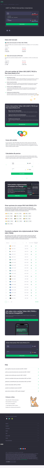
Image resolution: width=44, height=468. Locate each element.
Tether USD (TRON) (11, 4)
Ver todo (37, 316)
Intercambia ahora (22, 124)
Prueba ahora (17, 195)
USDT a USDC (14, 291)
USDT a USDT (14, 263)
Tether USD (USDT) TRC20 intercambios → (12, 414)
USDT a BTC (14, 246)
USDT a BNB (14, 284)
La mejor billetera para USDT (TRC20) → (12, 420)
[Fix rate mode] (29, 20)
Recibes (8, 19)
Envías (8, 12)
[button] (34, 13)
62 (11, 316)
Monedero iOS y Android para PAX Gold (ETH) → (13, 422)
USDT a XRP (14, 312)
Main (1, 4)
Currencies (5, 4)
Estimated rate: (9, 17)
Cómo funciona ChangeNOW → (11, 418)
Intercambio (22, 24)
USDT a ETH (14, 253)
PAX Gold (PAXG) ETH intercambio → (12, 416)
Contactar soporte (22, 334)
